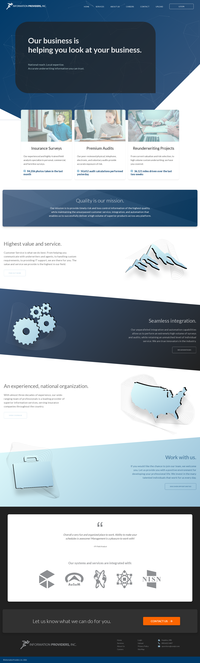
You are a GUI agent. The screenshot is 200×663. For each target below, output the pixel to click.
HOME (86, 6)
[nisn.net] (151, 579)
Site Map (141, 649)
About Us (121, 646)
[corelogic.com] (47, 579)
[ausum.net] (74, 579)
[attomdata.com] (124, 579)
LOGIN (181, 6)
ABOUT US (115, 6)
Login (140, 640)
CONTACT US (161, 621)
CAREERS (130, 6)
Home (119, 640)
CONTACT (144, 6)
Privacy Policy (143, 646)
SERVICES (100, 6)
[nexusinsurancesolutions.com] (100, 579)
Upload (140, 643)
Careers (120, 649)
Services (120, 643)
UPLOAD (159, 6)
